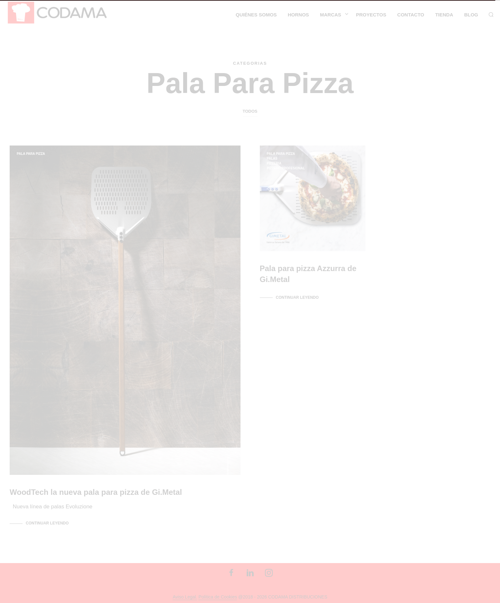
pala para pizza (31, 153)
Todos (250, 111)
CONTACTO (410, 14)
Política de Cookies (217, 596)
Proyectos (371, 14)
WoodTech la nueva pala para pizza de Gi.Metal (96, 491)
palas (272, 158)
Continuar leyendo (47, 523)
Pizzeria (274, 163)
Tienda (444, 14)
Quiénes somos (256, 14)
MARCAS (330, 14)
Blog (471, 14)
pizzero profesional (286, 168)
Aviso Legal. (185, 596)
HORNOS (298, 14)
